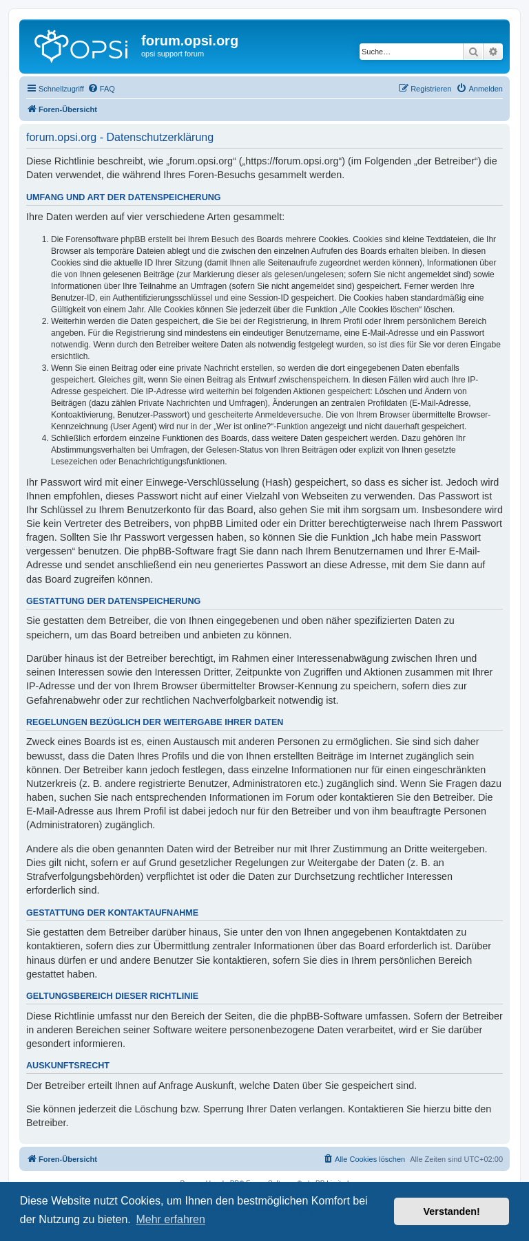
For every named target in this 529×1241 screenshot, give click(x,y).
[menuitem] (101, 88)
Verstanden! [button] (452, 1211)
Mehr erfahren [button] (170, 1219)
